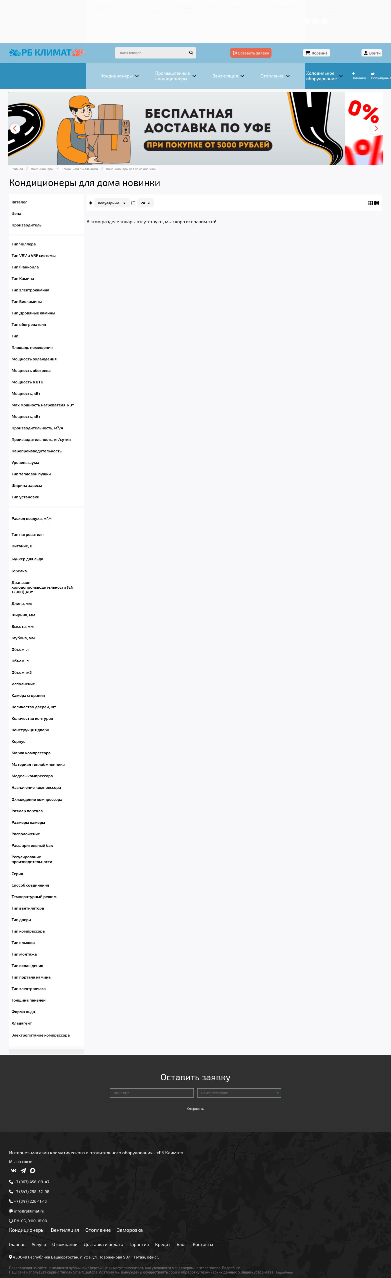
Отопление (107, 1207)
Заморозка (139, 1207)
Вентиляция (74, 1207)
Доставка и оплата (120, 6)
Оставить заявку (297, 24)
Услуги (54, 6)
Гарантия (156, 6)
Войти (366, 24)
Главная (30, 6)
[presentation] (25, 98)
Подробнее (240, 1244)
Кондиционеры (36, 1207)
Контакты (226, 6)
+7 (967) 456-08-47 (317, 6)
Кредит (181, 6)
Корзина (338, 24)
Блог (202, 6)
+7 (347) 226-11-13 (356, 6)
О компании (81, 6)
